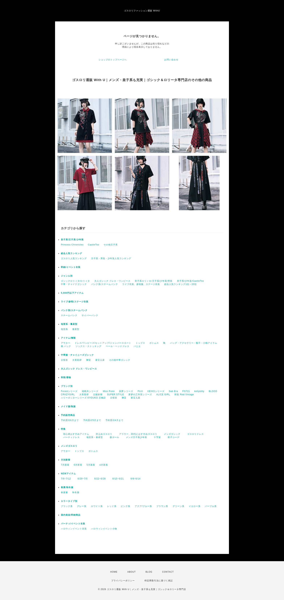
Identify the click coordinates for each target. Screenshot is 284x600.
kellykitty (199, 391)
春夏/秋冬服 (67, 487)
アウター (65, 343)
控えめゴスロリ (102, 434)
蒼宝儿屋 (100, 360)
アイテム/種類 (68, 338)
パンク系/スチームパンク (104, 284)
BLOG (149, 572)
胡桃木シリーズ (90, 391)
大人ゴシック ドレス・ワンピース (112, 281)
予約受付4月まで (114, 420)
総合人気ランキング (71, 253)
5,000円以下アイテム (72, 293)
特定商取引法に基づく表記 (159, 580)
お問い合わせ (171, 59)
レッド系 (111, 506)
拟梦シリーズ (126, 391)
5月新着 (91, 465)
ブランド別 (67, 386)
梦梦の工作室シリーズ (140, 394)
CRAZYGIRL (68, 394)
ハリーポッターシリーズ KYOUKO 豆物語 (83, 397)
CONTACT (168, 572)
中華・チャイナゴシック (74, 284)
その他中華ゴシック (119, 360)
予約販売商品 (68, 415)
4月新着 (103, 465)
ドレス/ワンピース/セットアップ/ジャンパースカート (103, 343)
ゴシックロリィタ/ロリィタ (75, 281)
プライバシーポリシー (123, 580)
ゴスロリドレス (195, 434)
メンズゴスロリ (69, 446)
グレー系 (81, 506)
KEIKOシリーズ (155, 391)
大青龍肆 (77, 360)
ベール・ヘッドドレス (117, 346)
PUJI (140, 391)
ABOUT (131, 572)
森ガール (113, 437)
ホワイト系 (97, 506)
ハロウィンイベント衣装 (74, 528)
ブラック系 (67, 506)
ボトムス (154, 343)
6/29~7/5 (81, 478)
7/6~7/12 (66, 478)
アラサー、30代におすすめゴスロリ (137, 434)
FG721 (186, 391)
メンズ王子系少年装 (135, 437)
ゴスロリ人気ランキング (74, 258)
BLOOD (213, 391)
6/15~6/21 (117, 478)
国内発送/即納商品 (70, 515)
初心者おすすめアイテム (75, 434)
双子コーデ (172, 437)
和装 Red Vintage (184, 394)
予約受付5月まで (92, 420)
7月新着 (65, 465)
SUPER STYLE (115, 394)
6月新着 (78, 465)
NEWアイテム (68, 473)
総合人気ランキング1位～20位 (180, 284)
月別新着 (65, 460)
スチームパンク (69, 315)
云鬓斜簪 (98, 394)
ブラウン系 (162, 506)
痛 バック (66, 346)
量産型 (75, 329)
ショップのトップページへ (113, 59)
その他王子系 (111, 244)
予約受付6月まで (70, 420)
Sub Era (173, 391)
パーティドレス (70, 437)
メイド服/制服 (68, 406)
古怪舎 (64, 360)
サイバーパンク (90, 315)
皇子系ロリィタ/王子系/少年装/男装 (153, 281)
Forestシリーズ (69, 391)
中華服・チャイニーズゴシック (77, 355)
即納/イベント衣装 (70, 267)
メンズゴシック (171, 434)
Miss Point (109, 391)
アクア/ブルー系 (143, 506)
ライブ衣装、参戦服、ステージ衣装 (141, 284)
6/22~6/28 (99, 478)
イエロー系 (195, 506)
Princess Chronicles (72, 244)
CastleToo (93, 244)
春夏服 (64, 492)
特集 (63, 429)
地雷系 (64, 329)
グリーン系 (178, 506)
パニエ (137, 346)
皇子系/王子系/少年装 (72, 239)
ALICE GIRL (163, 394)
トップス (140, 343)
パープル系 (211, 506)
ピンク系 (125, 506)
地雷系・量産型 (69, 324)
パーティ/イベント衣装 (73, 523)
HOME (114, 572)
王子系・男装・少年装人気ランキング (111, 258)
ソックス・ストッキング (88, 346)
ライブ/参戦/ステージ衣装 (74, 301)
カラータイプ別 (69, 501)
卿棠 (88, 360)
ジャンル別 (67, 276)
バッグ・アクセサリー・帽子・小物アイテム (193, 343)
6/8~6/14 (134, 478)
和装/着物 (66, 377)
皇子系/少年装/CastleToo (190, 281)
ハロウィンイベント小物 (104, 528)
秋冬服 (75, 492)
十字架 (156, 437)
